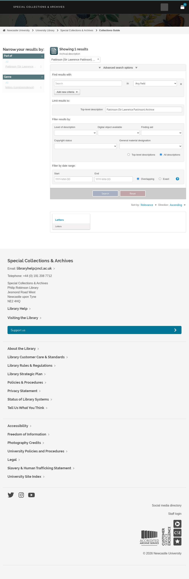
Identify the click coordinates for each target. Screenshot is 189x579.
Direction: (163, 204)
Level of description (64, 127)
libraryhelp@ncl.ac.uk (34, 268)
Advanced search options (118, 67)
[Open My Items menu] (182, 7)
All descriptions (170, 154)
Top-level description (92, 109)
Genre (7, 76)
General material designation (135, 140)
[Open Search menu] (164, 7)
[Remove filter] (98, 59)
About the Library (22, 349)
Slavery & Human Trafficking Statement (39, 468)
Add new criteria (67, 92)
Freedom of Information (27, 434)
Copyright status (63, 140)
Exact (164, 179)
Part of (8, 55)
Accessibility (18, 426)
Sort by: (135, 204)
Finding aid (147, 127)
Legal (12, 460)
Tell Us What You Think (26, 408)
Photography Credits (24, 443)
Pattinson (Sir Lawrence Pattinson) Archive (30, 67)
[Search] (88, 83)
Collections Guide (109, 30)
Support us (18, 330)
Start (56, 173)
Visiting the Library (23, 318)
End (96, 173)
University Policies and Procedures (36, 451)
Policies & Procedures (25, 382)
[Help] (176, 179)
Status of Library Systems (28, 399)
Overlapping (145, 179)
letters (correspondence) (19, 88)
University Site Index (24, 476)
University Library (45, 30)
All (6, 62)
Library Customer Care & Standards (36, 357)
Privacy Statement (22, 391)
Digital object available (110, 127)
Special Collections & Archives (39, 7)
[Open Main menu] (173, 7)
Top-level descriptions (141, 154)
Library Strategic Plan (25, 374)
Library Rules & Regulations (30, 365)
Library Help (17, 309)
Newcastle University (18, 30)
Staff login (174, 513)
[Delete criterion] (179, 83)
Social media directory (166, 505)
